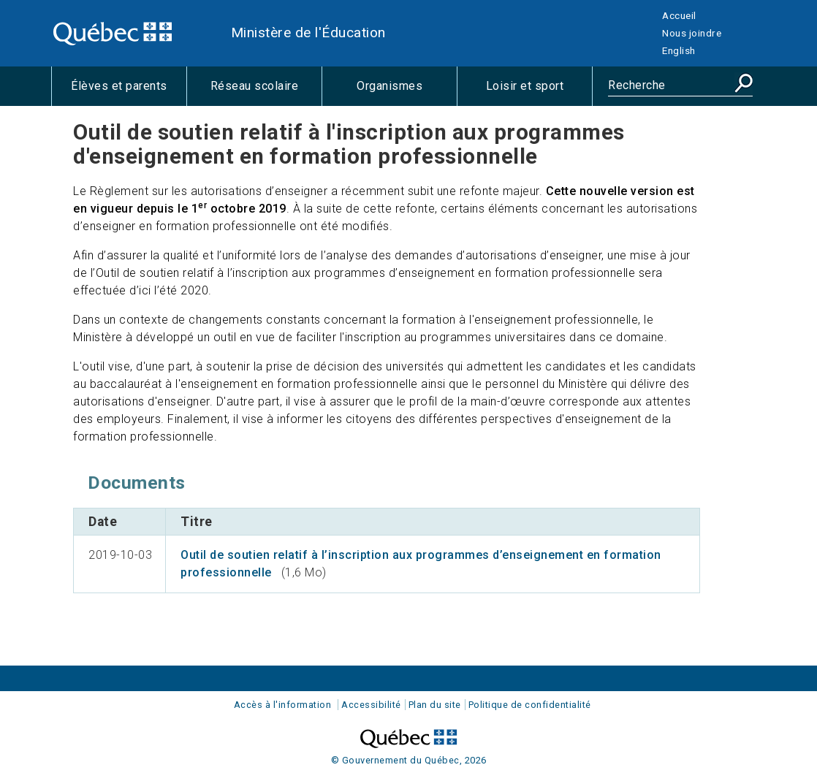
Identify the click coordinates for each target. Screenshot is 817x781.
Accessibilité (371, 704)
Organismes (407, 92)
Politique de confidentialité (529, 704)
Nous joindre (691, 33)
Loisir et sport (539, 92)
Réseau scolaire (266, 92)
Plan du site (434, 704)
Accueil (679, 15)
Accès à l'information (283, 704)
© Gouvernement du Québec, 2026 (409, 760)
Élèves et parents (128, 92)
